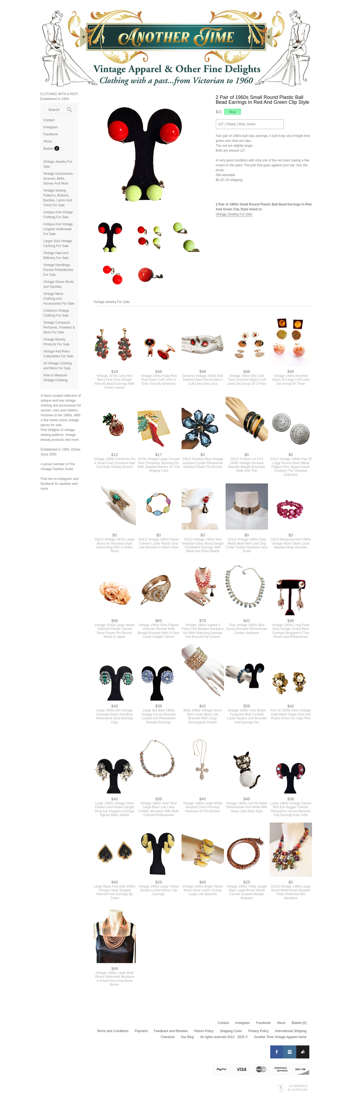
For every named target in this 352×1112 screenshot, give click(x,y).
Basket (48, 149)
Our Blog (187, 1037)
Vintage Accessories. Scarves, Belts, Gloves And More (58, 178)
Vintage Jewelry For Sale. (234, 214)
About (47, 141)
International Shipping (290, 1031)
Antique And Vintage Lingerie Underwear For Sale (58, 229)
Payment (141, 1031)
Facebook (50, 134)
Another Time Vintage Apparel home (280, 1037)
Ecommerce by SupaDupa (297, 1088)
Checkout (168, 1037)
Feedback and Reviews (171, 1031)
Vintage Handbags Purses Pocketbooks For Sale (58, 270)
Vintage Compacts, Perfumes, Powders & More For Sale (59, 327)
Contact (49, 120)
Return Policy (204, 1031)
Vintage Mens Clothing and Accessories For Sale (58, 298)
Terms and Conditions (112, 1031)
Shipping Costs (231, 1031)
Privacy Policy (258, 1031)
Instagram (50, 127)
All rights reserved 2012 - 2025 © (224, 1037)
